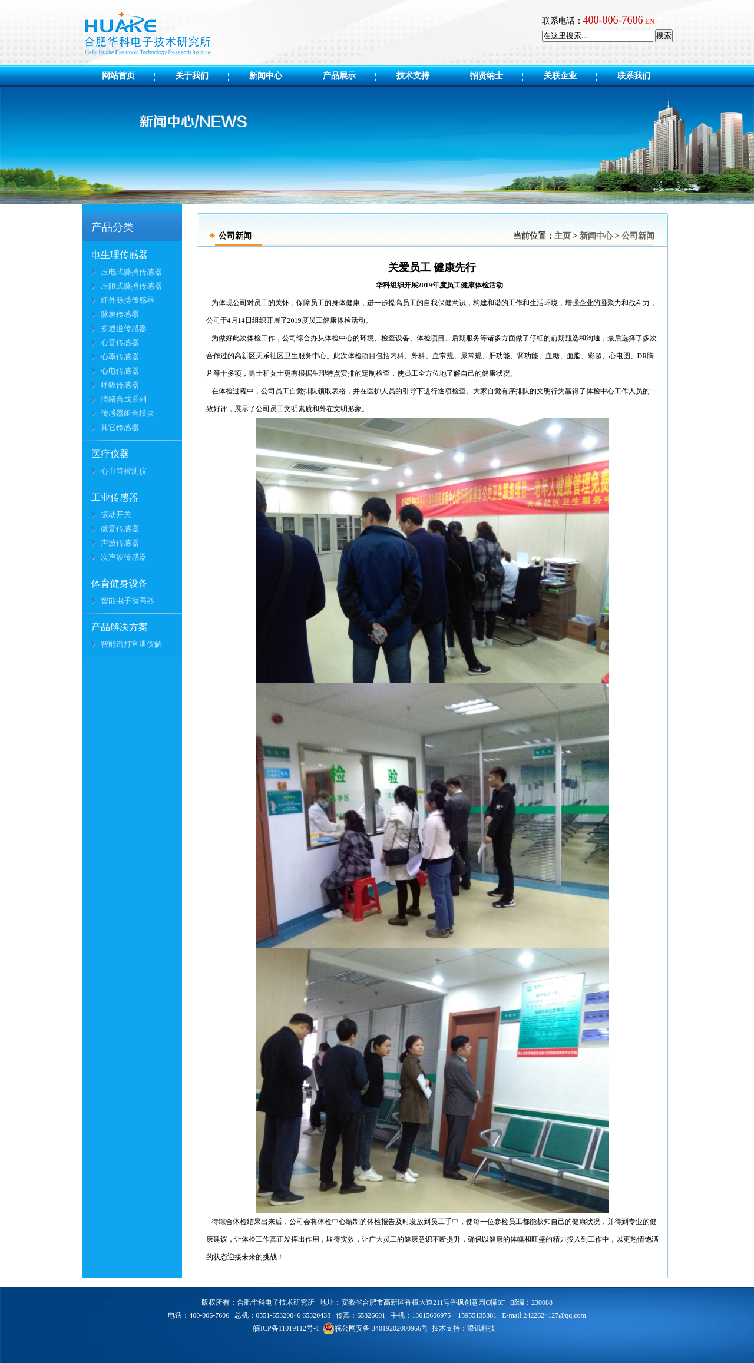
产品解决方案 (119, 627)
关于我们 (200, 75)
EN (649, 21)
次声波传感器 (124, 557)
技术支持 (421, 75)
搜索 (664, 35)
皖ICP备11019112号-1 (286, 1328)
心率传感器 (120, 356)
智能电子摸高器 (127, 600)
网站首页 (118, 75)
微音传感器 (120, 528)
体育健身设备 (119, 583)
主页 (562, 235)
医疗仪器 (110, 454)
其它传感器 (120, 427)
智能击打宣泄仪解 (131, 644)
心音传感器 (120, 342)
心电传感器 (120, 370)
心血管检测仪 (124, 471)
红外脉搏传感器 (127, 300)
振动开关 (116, 514)
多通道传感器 (124, 328)
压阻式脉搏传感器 (131, 286)
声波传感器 (120, 542)
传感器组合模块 (127, 413)
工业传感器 (114, 497)
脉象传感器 (120, 314)
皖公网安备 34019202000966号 (375, 1328)
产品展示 (347, 75)
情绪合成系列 (124, 399)
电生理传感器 (119, 255)
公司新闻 (637, 235)
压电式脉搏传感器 (131, 271)
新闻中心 (274, 75)
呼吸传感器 (120, 385)
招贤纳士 (495, 75)
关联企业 (568, 75)
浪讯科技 (481, 1328)
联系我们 (633, 75)
